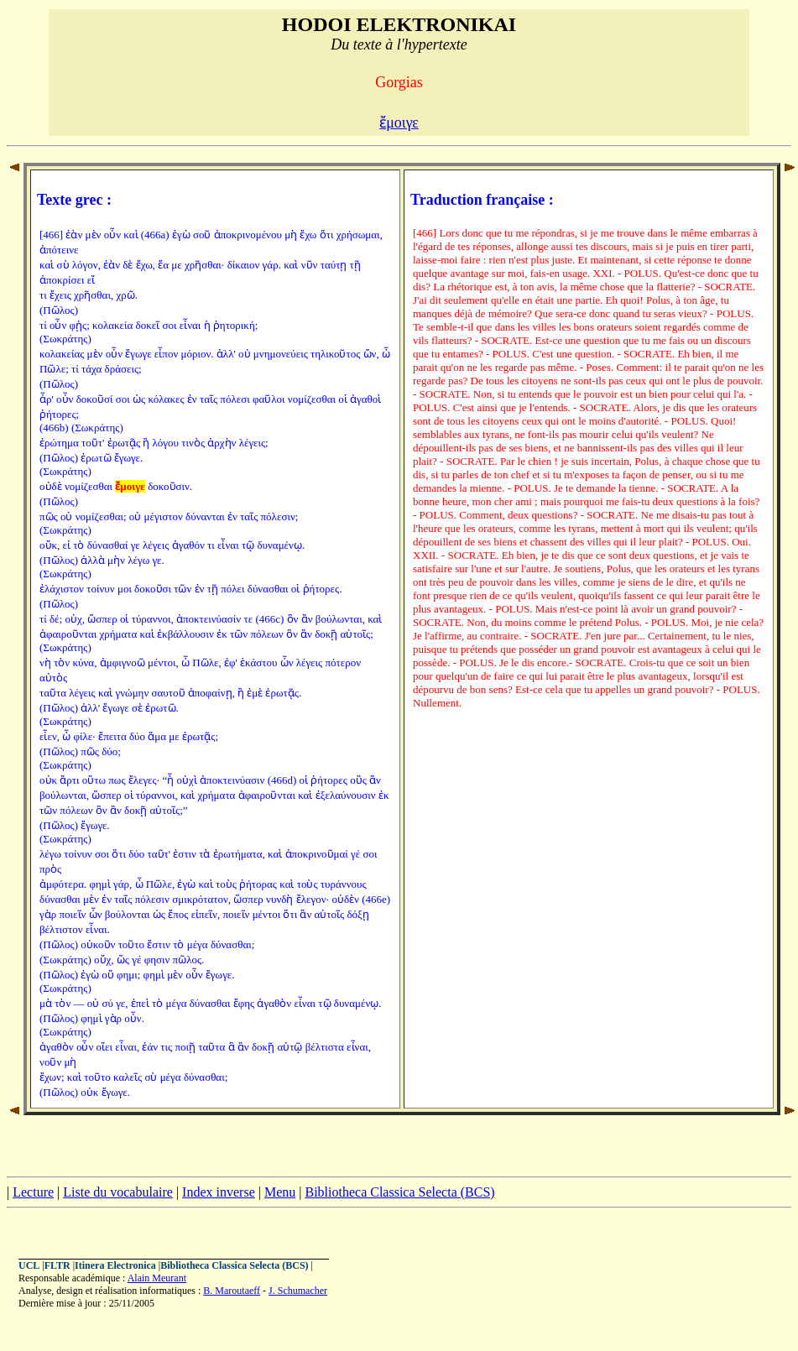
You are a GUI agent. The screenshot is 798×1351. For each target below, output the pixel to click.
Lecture (33, 1192)
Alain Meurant (157, 1278)
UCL (28, 1265)
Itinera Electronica (115, 1265)
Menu (279, 1192)
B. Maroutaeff (231, 1290)
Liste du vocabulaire (118, 1192)
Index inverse (218, 1192)
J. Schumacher (298, 1290)
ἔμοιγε (399, 122)
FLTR (57, 1265)
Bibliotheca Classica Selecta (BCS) (399, 1192)
